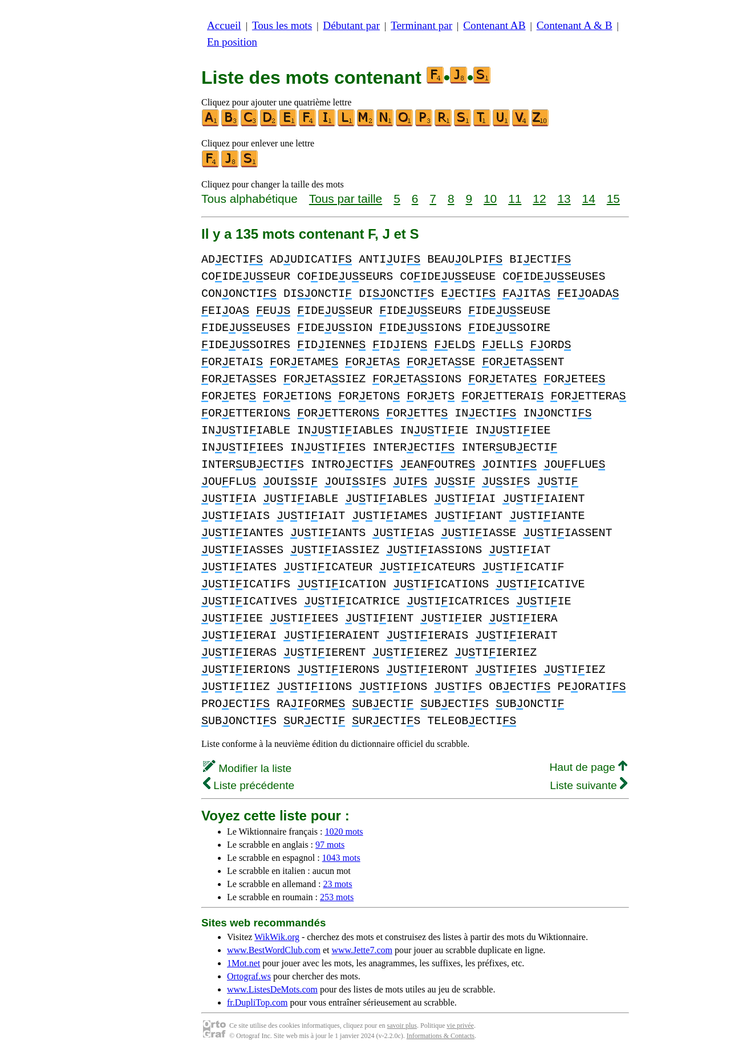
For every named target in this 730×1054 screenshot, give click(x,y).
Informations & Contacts (440, 1036)
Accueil (224, 25)
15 (613, 198)
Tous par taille (345, 198)
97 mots (329, 844)
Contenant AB (494, 25)
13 (563, 198)
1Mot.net (243, 963)
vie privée (460, 1026)
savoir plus (402, 1026)
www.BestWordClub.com (274, 950)
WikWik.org (276, 937)
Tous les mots (282, 25)
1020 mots (344, 831)
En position (232, 42)
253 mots (337, 897)
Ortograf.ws (249, 976)
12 (539, 198)
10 (490, 198)
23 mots (337, 884)
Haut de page (588, 767)
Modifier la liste (247, 768)
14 (588, 198)
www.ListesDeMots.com (272, 989)
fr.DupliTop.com (257, 1002)
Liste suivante (588, 785)
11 (514, 198)
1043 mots (341, 858)
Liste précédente (248, 785)
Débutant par (351, 25)
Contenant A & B (575, 25)
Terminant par (421, 25)
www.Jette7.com (361, 950)
